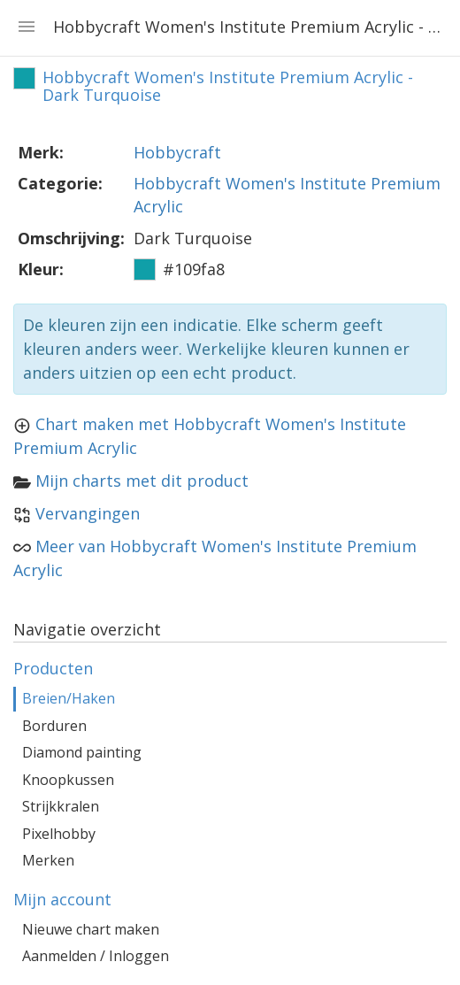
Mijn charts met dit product (142, 480)
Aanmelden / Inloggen (95, 956)
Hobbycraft (177, 152)
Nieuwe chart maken (90, 929)
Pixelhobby (59, 833)
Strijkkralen (60, 806)
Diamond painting (82, 752)
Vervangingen (87, 513)
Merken (48, 860)
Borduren (54, 725)
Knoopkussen (68, 779)
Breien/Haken (68, 698)
